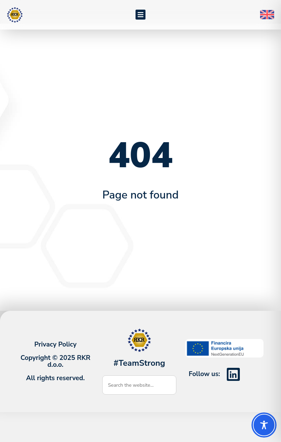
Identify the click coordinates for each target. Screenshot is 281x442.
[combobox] (139, 390)
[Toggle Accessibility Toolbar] (264, 425)
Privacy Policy (55, 350)
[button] (140, 15)
